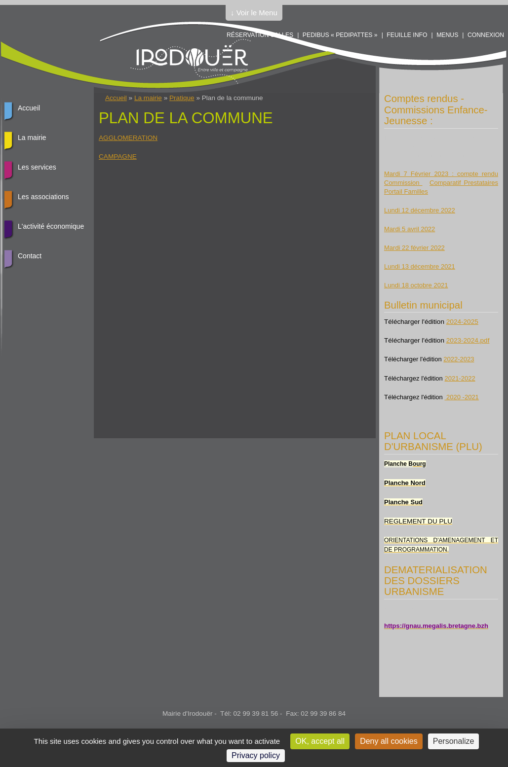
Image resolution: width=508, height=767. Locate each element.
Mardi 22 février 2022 (414, 247)
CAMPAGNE (118, 156)
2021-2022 (459, 378)
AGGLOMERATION (128, 137)
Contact (29, 256)
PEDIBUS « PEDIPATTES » (340, 35)
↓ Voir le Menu (254, 12)
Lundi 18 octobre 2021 (416, 285)
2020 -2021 (461, 397)
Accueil (116, 98)
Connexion (486, 35)
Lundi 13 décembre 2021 (419, 266)
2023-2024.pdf (468, 340)
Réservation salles (260, 35)
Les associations (43, 197)
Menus (447, 35)
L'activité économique (51, 226)
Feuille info (407, 35)
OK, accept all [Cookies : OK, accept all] (320, 741)
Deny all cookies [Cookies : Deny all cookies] (389, 741)
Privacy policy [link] (256, 755)
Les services (37, 167)
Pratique (182, 98)
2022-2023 (458, 359)
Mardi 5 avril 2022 (409, 229)
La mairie (148, 98)
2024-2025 (462, 321)
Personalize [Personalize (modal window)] (453, 741)
